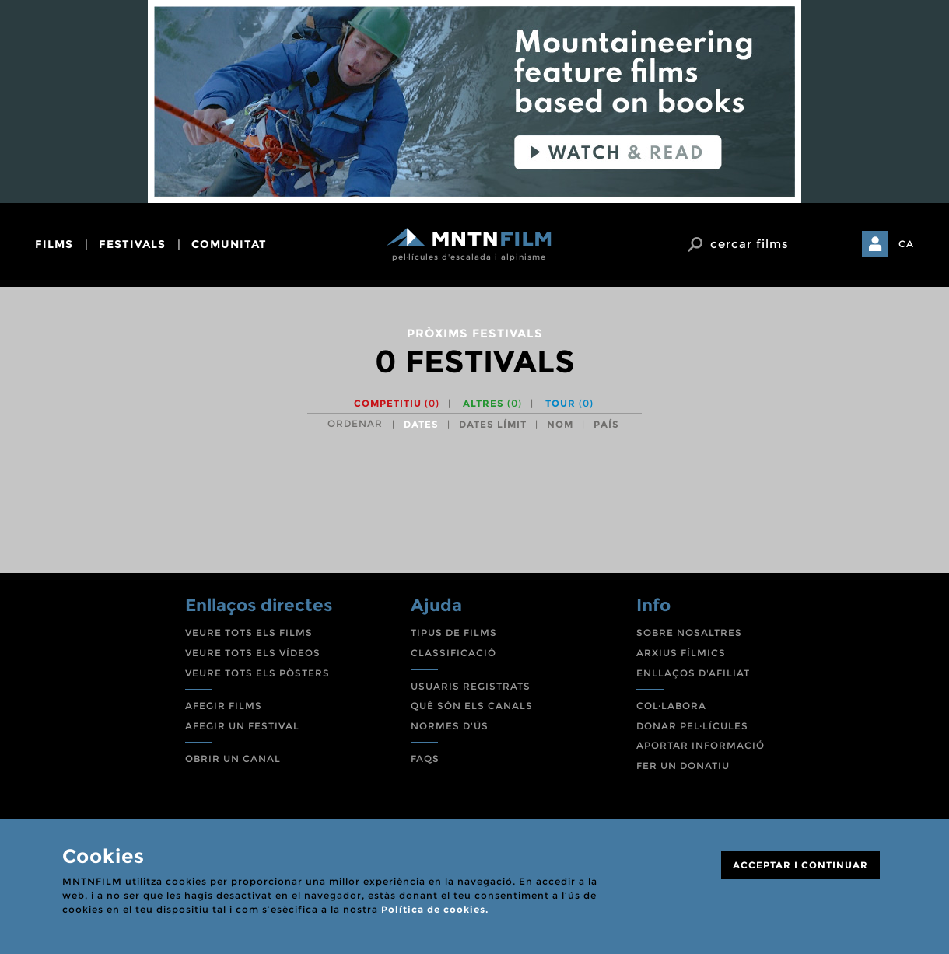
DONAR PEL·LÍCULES (692, 726)
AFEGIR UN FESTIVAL (242, 726)
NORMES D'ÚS (450, 726)
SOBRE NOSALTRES (689, 632)
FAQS (425, 758)
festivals (132, 244)
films (54, 244)
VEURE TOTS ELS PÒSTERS (257, 673)
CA (906, 244)
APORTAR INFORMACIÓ (700, 745)
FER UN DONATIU (683, 765)
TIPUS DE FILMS (454, 632)
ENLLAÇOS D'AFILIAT (693, 673)
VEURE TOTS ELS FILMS (249, 632)
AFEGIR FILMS (223, 705)
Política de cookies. (435, 909)
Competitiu (396, 403)
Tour (569, 403)
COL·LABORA (671, 705)
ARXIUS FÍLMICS (681, 653)
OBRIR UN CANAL (233, 758)
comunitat (229, 244)
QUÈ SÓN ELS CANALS (472, 705)
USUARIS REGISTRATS (471, 686)
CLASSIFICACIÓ (453, 653)
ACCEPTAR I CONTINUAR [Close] (800, 865)
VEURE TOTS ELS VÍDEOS (252, 653)
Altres (492, 403)
